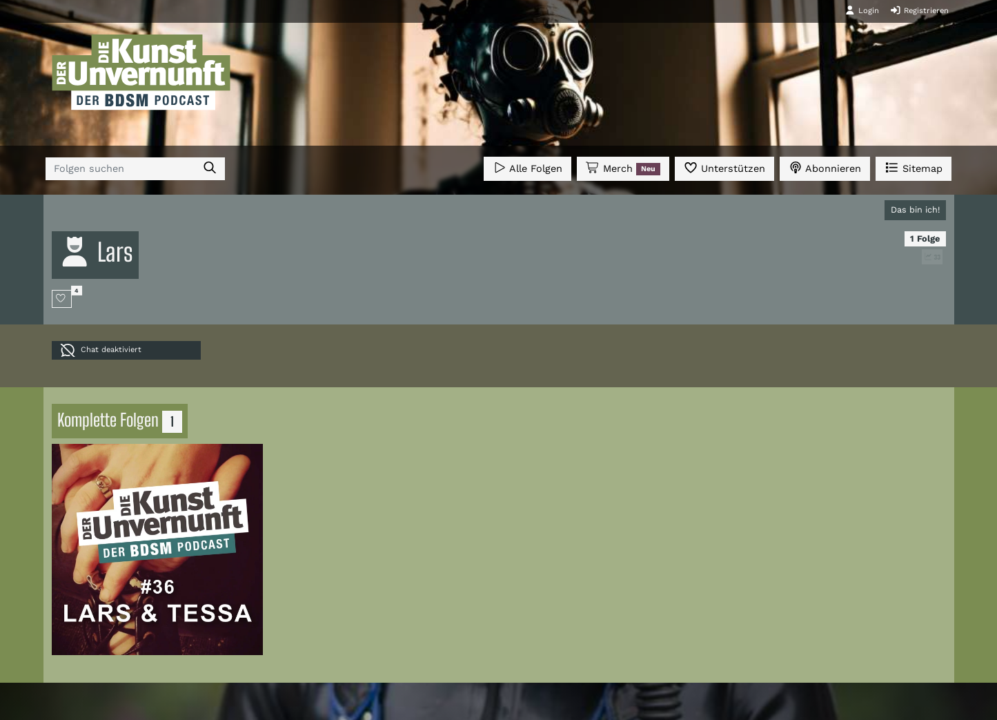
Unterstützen (724, 167)
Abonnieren (825, 167)
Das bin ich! (915, 209)
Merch (623, 168)
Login (862, 10)
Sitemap (913, 167)
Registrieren (919, 10)
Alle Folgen (527, 167)
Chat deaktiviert (100, 350)
